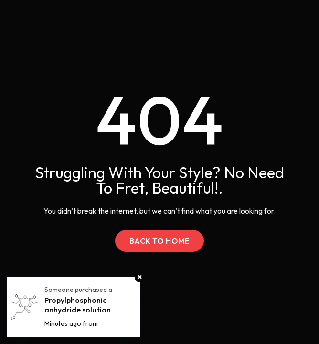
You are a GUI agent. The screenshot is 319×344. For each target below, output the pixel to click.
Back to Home (159, 241)
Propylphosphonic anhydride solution (77, 304)
